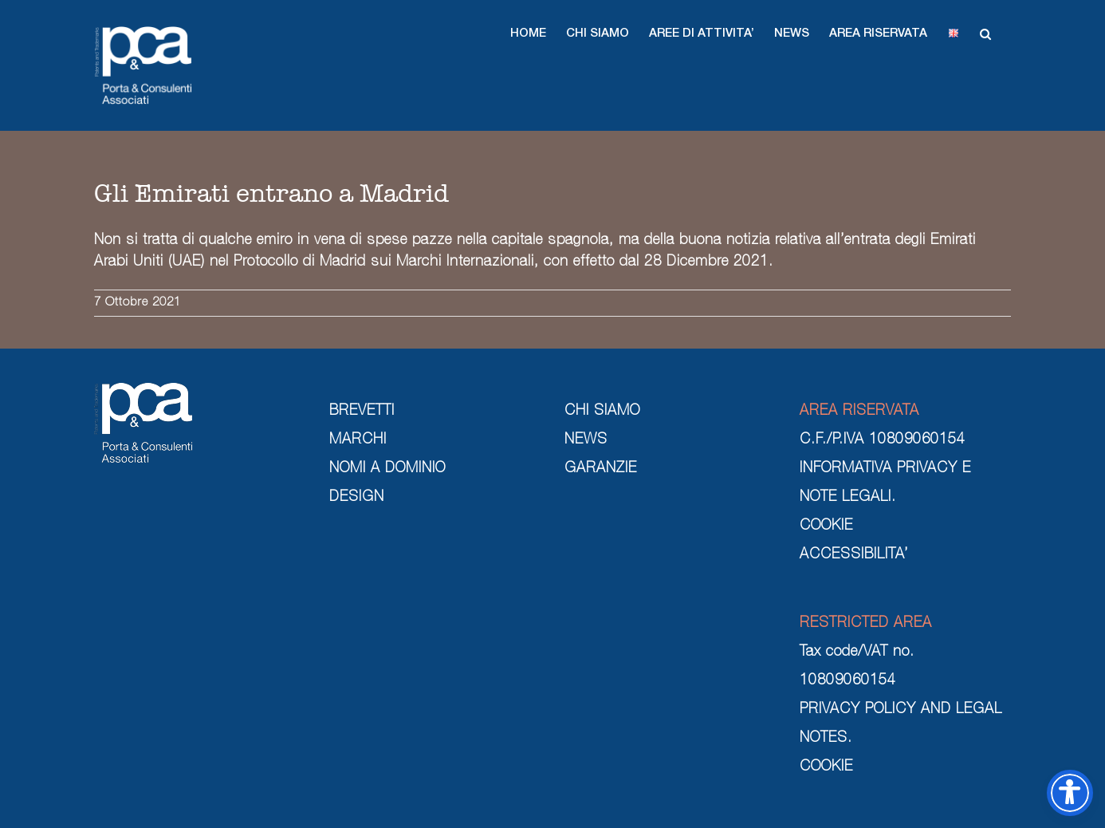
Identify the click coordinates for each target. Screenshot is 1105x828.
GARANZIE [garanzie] (600, 469)
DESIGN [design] (356, 498)
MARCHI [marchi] (358, 440)
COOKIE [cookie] (826, 526)
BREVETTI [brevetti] (362, 411)
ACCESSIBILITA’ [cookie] (854, 555)
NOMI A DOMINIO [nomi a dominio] (387, 469)
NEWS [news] (586, 440)
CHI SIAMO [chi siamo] (602, 411)
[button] (528, 33)
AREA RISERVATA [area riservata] (859, 411)
